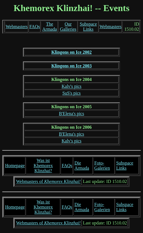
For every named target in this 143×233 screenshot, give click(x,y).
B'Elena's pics (71, 113)
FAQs (34, 26)
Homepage (15, 165)
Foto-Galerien (102, 165)
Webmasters (17, 26)
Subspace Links (88, 27)
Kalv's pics (72, 86)
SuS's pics (71, 93)
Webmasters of (48, 181)
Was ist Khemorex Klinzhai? (43, 165)
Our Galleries (68, 27)
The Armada (49, 27)
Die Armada (81, 165)
